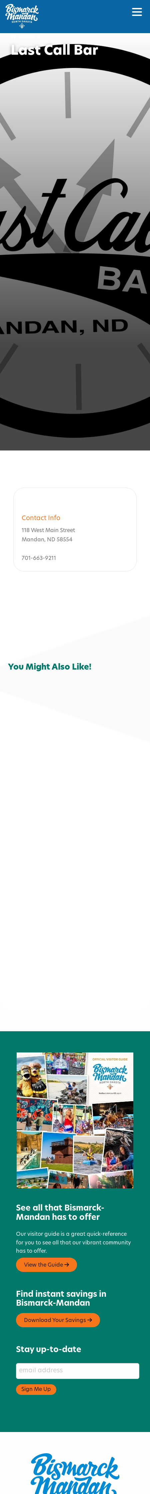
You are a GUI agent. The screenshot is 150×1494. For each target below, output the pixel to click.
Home (22, 37)
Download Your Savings (58, 1281)
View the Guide (46, 1225)
